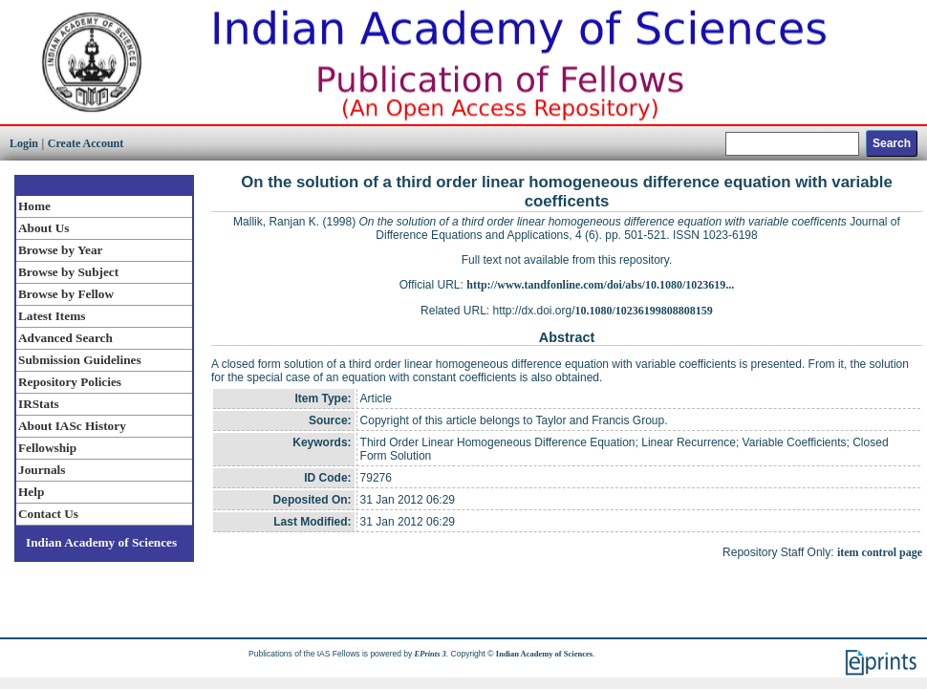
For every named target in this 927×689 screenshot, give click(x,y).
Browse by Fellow (66, 294)
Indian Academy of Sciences (101, 542)
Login (24, 143)
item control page (879, 552)
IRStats (38, 404)
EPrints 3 (430, 653)
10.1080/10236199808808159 (644, 310)
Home (34, 206)
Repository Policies (69, 382)
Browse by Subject (68, 272)
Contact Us (48, 513)
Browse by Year (60, 250)
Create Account (85, 143)
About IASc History (72, 426)
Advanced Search (65, 338)
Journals (41, 470)
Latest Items (51, 316)
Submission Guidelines (79, 360)
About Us (43, 228)
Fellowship (47, 448)
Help (31, 491)
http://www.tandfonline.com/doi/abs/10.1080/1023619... (600, 284)
